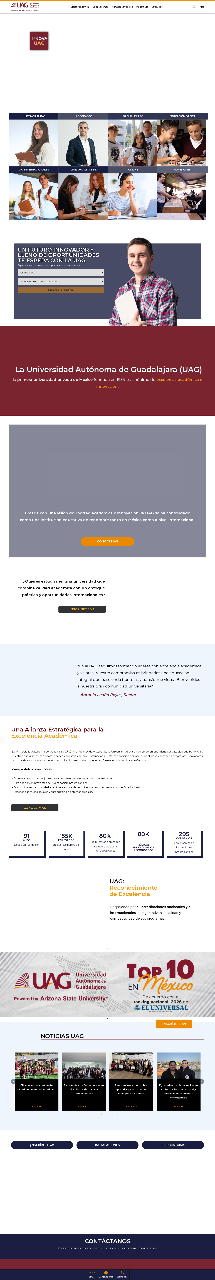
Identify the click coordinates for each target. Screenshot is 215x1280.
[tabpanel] (107, 984)
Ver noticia (36, 1106)
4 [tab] (117, 1118)
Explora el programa (61, 289)
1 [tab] (101, 1118)
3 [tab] (112, 1118)
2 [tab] (106, 1118)
